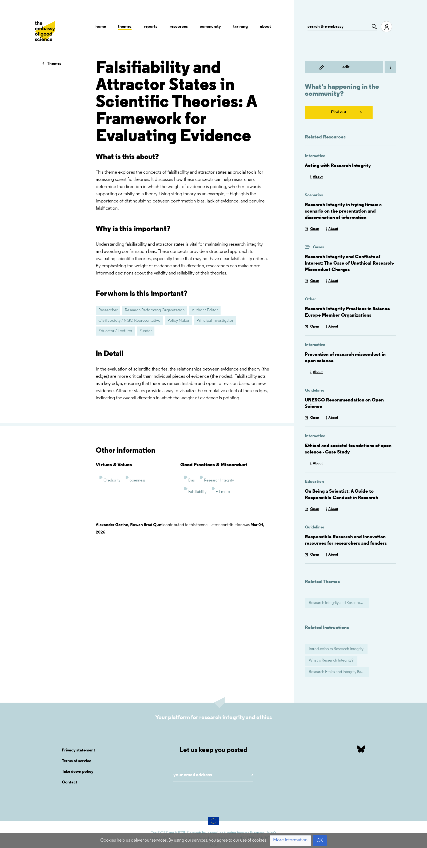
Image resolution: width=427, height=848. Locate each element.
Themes (124, 27)
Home (100, 27)
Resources (179, 27)
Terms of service (76, 761)
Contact (69, 782)
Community (210, 27)
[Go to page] (373, 26)
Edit (346, 67)
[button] (290, 840)
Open (314, 229)
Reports (150, 27)
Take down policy (77, 772)
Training (240, 27)
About (265, 27)
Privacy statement (78, 750)
